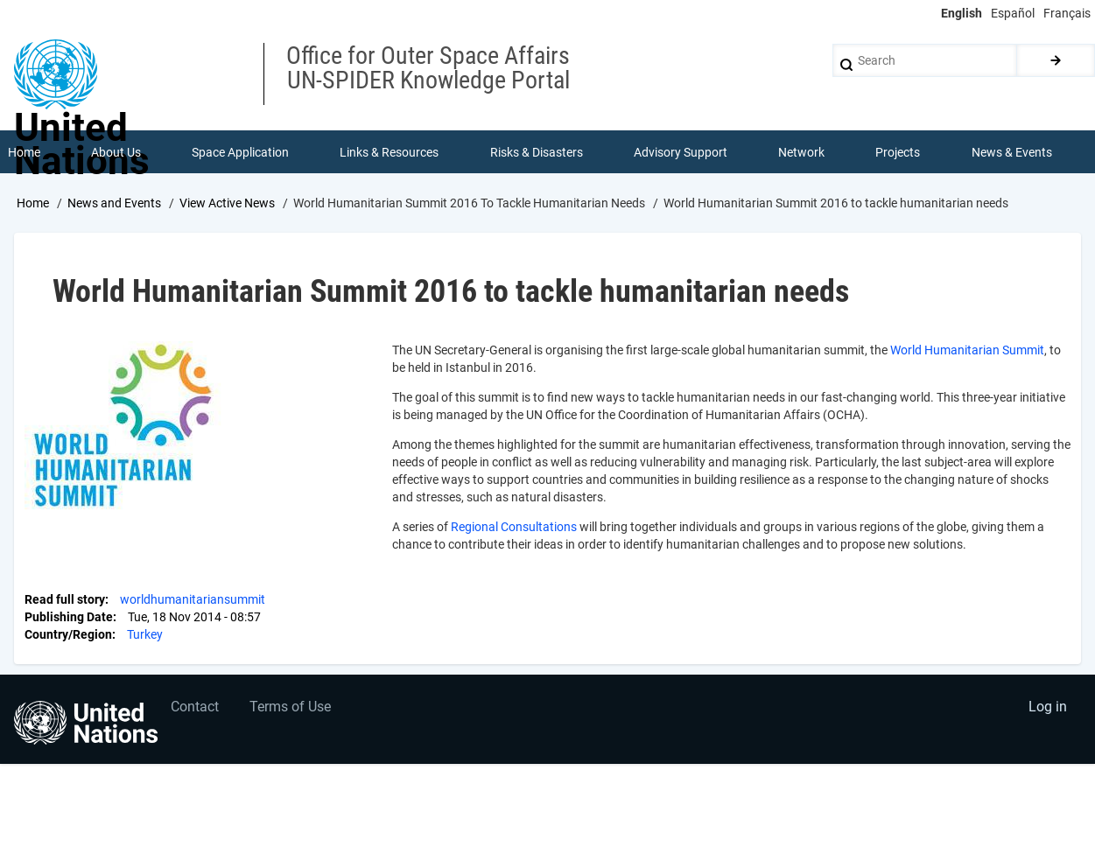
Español (1013, 13)
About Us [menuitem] (116, 152)
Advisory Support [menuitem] (680, 152)
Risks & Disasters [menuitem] (536, 152)
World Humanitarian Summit (967, 350)
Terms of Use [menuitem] (291, 708)
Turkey (145, 634)
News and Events (114, 204)
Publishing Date (69, 617)
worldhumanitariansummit (192, 599)
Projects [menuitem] (898, 152)
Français (1067, 13)
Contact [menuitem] (196, 708)
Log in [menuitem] (1047, 708)
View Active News (227, 204)
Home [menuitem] (24, 152)
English (961, 13)
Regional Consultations (514, 527)
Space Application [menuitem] (240, 152)
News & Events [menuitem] (1012, 152)
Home (33, 204)
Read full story (65, 599)
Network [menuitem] (801, 152)
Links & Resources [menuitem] (389, 152)
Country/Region (68, 634)
